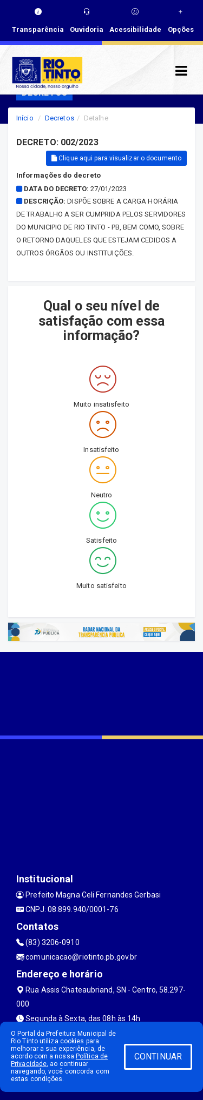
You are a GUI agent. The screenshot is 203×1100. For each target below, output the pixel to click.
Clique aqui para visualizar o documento (116, 158)
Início (25, 118)
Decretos (59, 118)
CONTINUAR (158, 1056)
